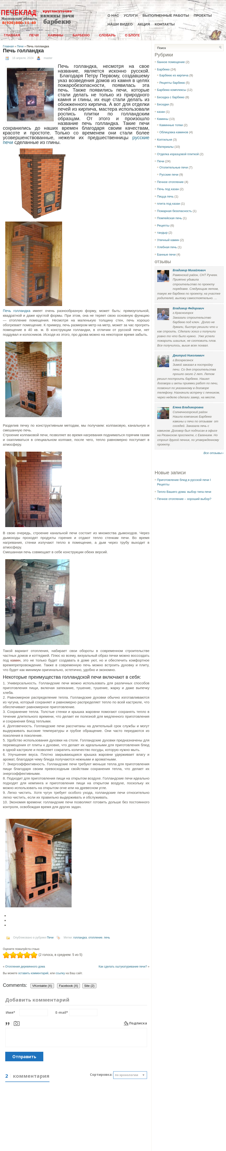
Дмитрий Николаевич (188, 355)
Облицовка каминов (173, 132)
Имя (10, 1012)
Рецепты (163, 225)
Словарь (107, 35)
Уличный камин (168, 240)
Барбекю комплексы (171, 90)
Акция (144, 24)
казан (161, 112)
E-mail (61, 1012)
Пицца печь (165, 196)
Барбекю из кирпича (173, 75)
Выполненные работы (165, 15)
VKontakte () (42, 986)
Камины (55, 35)
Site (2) (89, 986)
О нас (113, 15)
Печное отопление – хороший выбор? (184, 499)
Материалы (165, 146)
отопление (95, 937)
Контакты (165, 24)
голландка (80, 937)
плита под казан (168, 203)
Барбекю (81, 35)
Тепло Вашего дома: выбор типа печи (184, 492)
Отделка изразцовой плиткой (178, 154)
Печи (34, 35)
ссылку (60, 973)
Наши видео (120, 24)
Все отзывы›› (213, 453)
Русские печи (168, 174)
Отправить (24, 1056)
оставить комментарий (33, 973)
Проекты (203, 15)
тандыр (162, 232)
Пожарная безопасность (174, 211)
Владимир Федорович (188, 308)
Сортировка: (101, 1074)
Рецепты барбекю (172, 82)
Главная (12, 35)
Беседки (163, 104)
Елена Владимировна (188, 407)
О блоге (132, 35)
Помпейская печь (169, 218)
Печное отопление (170, 182)
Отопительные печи (173, 167)
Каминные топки (171, 125)
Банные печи (166, 254)
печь (107, 937)
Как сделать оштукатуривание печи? (123, 966)
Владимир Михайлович (189, 270)
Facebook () (68, 986)
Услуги (131, 15)
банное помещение (171, 62)
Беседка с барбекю (170, 97)
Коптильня (164, 139)
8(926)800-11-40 (19, 23)
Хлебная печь (167, 247)
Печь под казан (168, 189)
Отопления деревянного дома (25, 966)
